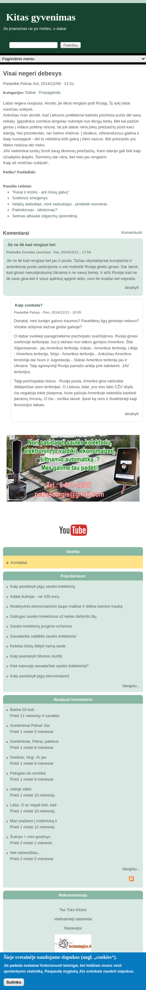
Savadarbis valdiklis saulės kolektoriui (43, 636)
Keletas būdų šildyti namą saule (38, 646)
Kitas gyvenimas (41, 17)
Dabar (30, 92)
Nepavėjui (73, 928)
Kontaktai (19, 562)
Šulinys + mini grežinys (30, 836)
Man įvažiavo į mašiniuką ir (33, 821)
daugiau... (131, 685)
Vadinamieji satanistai (73, 919)
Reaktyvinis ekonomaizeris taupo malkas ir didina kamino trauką (66, 606)
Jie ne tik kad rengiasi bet (31, 244)
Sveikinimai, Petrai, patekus (34, 741)
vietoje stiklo (21, 789)
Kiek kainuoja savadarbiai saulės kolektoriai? (49, 666)
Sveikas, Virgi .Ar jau (28, 757)
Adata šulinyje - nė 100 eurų (34, 596)
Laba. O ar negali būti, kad (33, 805)
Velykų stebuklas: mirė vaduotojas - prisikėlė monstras (59, 204)
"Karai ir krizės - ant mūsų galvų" (40, 192)
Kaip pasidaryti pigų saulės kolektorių (42, 586)
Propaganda (50, 92)
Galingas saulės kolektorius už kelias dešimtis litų (53, 616)
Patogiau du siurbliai (28, 773)
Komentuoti (131, 232)
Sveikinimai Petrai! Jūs (30, 725)
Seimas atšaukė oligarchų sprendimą (44, 216)
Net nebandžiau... (25, 852)
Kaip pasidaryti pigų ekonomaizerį (39, 676)
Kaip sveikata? (29, 305)
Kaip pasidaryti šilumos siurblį (36, 656)
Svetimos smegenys (29, 198)
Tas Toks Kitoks (72, 909)
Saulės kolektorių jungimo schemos (41, 626)
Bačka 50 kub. (22, 709)
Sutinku (13, 982)
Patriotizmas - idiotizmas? (34, 210)
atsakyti (132, 287)
